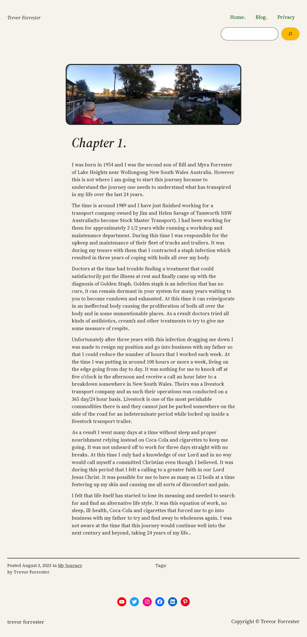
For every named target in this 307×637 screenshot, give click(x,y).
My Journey (70, 565)
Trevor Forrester (24, 17)
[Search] (290, 34)
